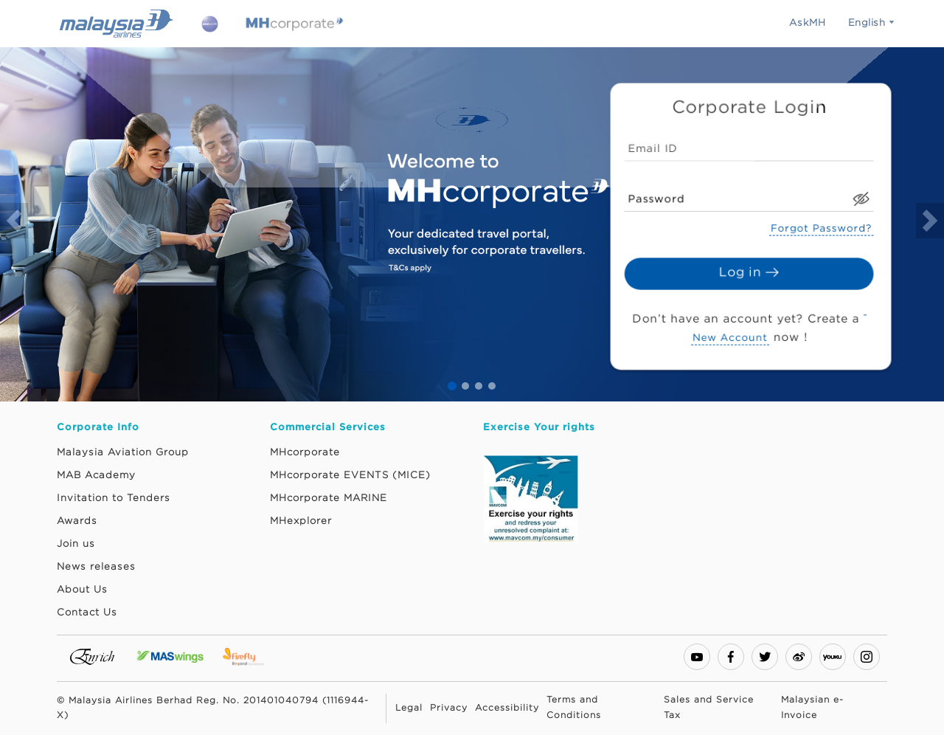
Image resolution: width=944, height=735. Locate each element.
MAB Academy (96, 475)
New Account (731, 333)
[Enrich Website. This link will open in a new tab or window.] (95, 656)
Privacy (449, 708)
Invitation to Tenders (113, 498)
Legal (409, 708)
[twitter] (764, 656)
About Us (82, 589)
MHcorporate (305, 452)
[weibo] (798, 656)
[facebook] (730, 656)
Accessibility (507, 708)
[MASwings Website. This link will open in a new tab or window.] (172, 656)
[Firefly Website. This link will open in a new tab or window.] (246, 656)
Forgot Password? (818, 228)
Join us (76, 543)
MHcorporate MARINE (328, 498)
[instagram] (866, 656)
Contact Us (87, 612)
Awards (77, 521)
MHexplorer (301, 521)
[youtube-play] (696, 656)
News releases (96, 566)
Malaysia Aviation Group (123, 452)
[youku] (832, 656)
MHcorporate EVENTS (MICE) (350, 475)
